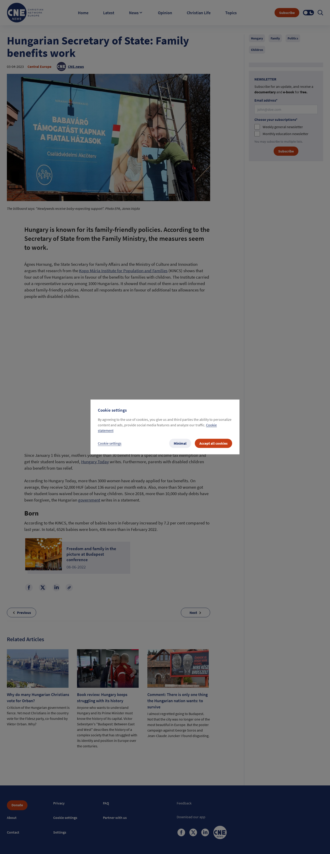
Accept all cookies (213, 443)
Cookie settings (109, 443)
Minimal (180, 443)
